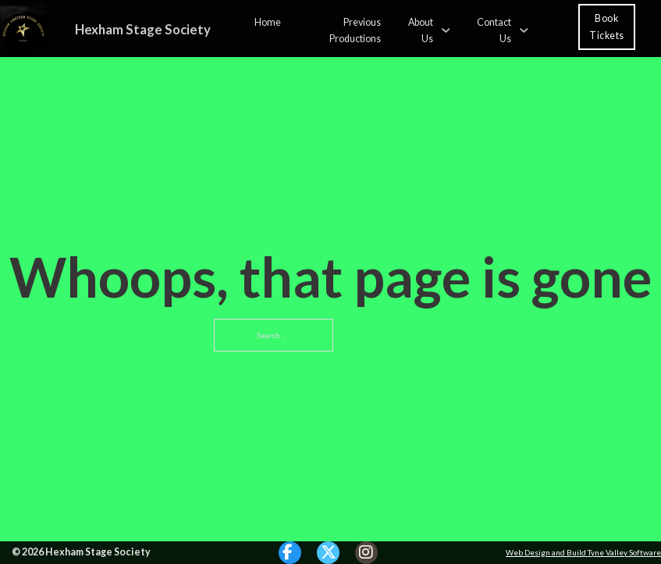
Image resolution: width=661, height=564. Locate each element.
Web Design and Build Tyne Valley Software (583, 552)
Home (267, 21)
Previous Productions (355, 30)
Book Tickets (606, 26)
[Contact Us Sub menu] (523, 29)
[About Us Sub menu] (445, 29)
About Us (420, 30)
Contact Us (494, 30)
